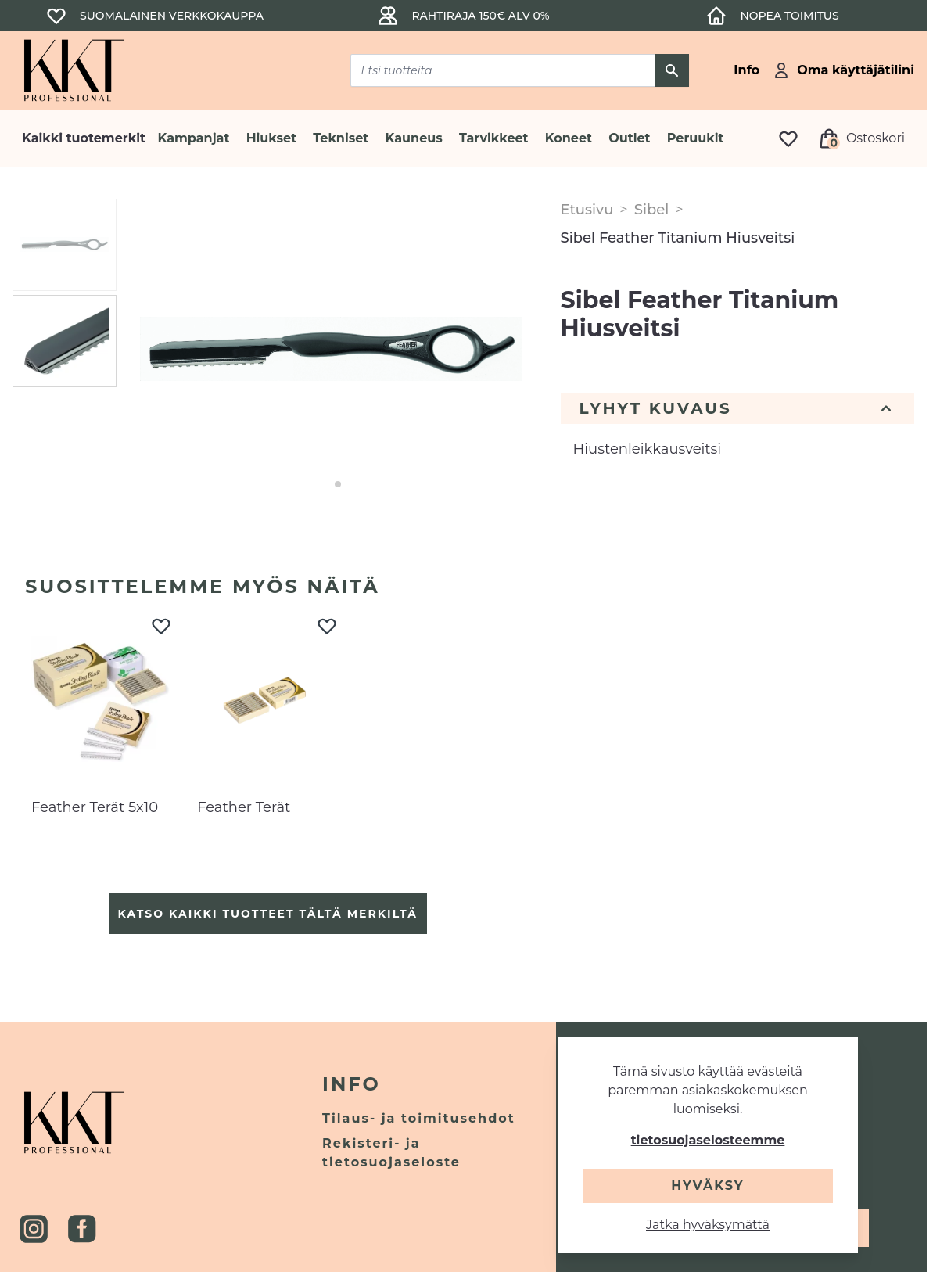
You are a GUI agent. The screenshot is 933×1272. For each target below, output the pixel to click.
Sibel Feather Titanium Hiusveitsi (678, 237)
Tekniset (340, 138)
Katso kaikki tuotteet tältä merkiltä (268, 914)
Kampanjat (194, 138)
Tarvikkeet (494, 138)
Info (351, 1084)
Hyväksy (707, 1185)
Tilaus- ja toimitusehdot (418, 1118)
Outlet (629, 138)
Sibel (651, 209)
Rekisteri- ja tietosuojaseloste (391, 1153)
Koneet (568, 138)
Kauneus (414, 138)
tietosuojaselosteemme (708, 1140)
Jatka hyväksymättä (708, 1224)
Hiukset (271, 138)
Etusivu (587, 209)
